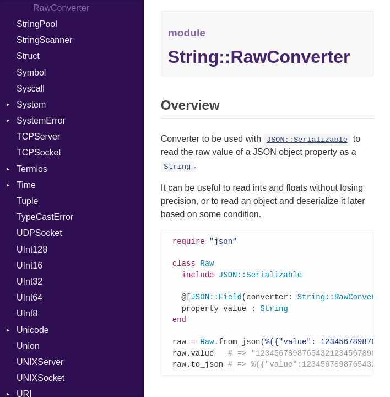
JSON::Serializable (307, 140)
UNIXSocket (40, 378)
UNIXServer (40, 362)
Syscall (31, 88)
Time (26, 185)
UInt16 (29, 265)
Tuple (27, 201)
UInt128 (32, 249)
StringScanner (44, 40)
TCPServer (38, 136)
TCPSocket (39, 152)
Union (28, 346)
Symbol (31, 72)
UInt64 (29, 297)
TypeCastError (45, 217)
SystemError (41, 120)
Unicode (33, 330)
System (31, 104)
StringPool (37, 24)
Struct (28, 56)
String (177, 166)
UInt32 (29, 281)
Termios (32, 169)
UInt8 (27, 313)
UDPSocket (39, 233)
